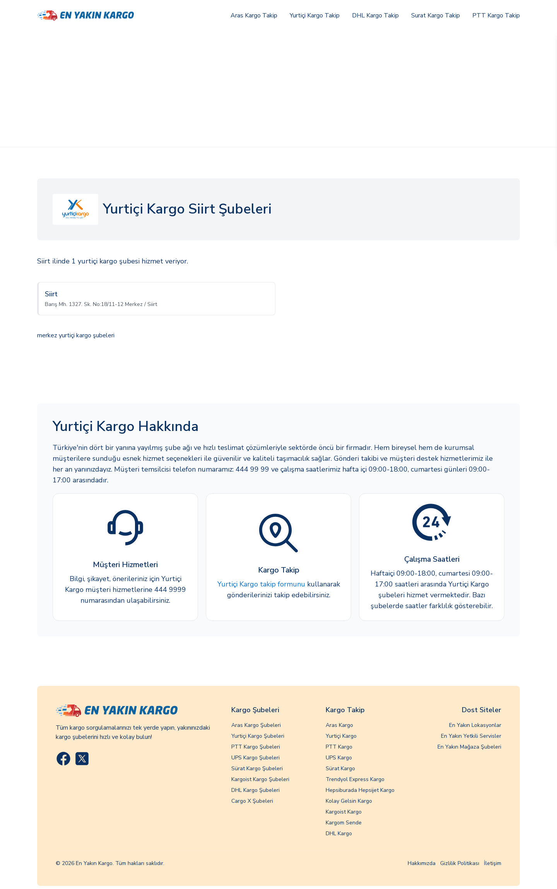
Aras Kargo (339, 725)
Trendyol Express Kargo (355, 779)
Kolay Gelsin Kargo (349, 801)
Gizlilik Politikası (459, 863)
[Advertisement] (278, 89)
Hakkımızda (422, 863)
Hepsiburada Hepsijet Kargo (360, 790)
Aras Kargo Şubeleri (256, 725)
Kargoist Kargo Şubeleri (260, 779)
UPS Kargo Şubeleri (255, 757)
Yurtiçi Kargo (341, 736)
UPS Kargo (339, 757)
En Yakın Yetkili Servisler (471, 736)
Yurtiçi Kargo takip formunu (261, 584)
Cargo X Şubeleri (252, 801)
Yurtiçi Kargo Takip (315, 15)
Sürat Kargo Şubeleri (257, 768)
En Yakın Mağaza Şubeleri (469, 747)
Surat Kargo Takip (435, 15)
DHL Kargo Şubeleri (255, 790)
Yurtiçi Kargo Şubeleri (257, 736)
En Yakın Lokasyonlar (475, 725)
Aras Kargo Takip (254, 15)
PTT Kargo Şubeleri (255, 747)
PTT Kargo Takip (496, 15)
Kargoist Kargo (344, 811)
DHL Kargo (339, 833)
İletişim (492, 863)
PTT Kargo (339, 747)
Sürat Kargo (340, 768)
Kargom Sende (344, 822)
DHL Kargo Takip (375, 15)
